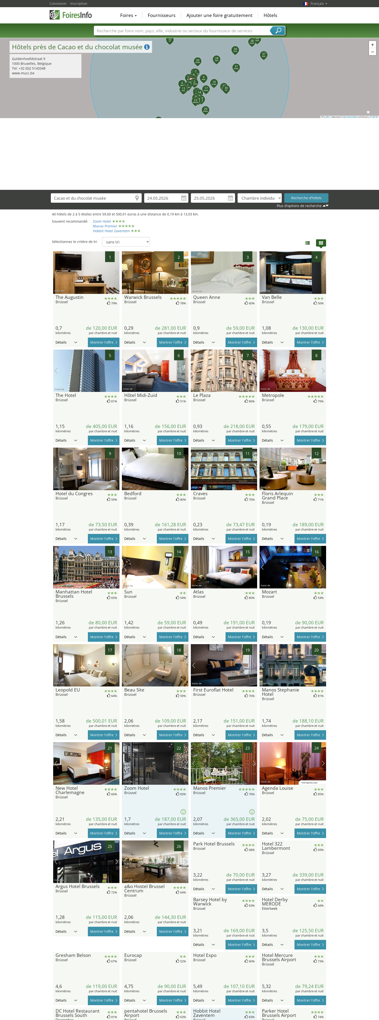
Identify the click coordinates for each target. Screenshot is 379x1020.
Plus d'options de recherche (299, 205)
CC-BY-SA (374, 117)
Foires (128, 15)
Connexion (58, 3)
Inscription (78, 3)
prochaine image (116, 272)
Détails (66, 342)
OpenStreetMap (350, 117)
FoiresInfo (73, 15)
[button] (185, 83)
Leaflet (326, 117)
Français (319, 3)
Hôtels (270, 15)
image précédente (55, 272)
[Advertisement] (189, 154)
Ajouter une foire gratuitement (220, 15)
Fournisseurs (161, 15)
